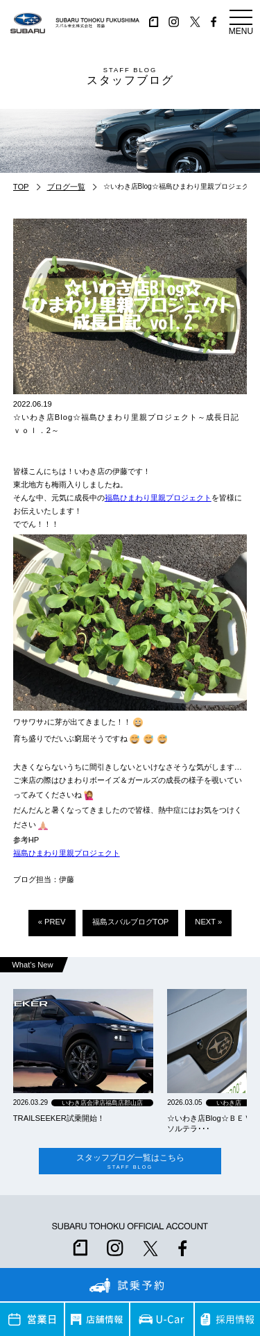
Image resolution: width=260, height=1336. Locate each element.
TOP (21, 187)
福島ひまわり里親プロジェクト (158, 497)
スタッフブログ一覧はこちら (130, 1161)
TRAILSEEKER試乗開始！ (59, 1118)
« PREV (52, 922)
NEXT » (208, 922)
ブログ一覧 (66, 187)
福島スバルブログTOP (130, 922)
